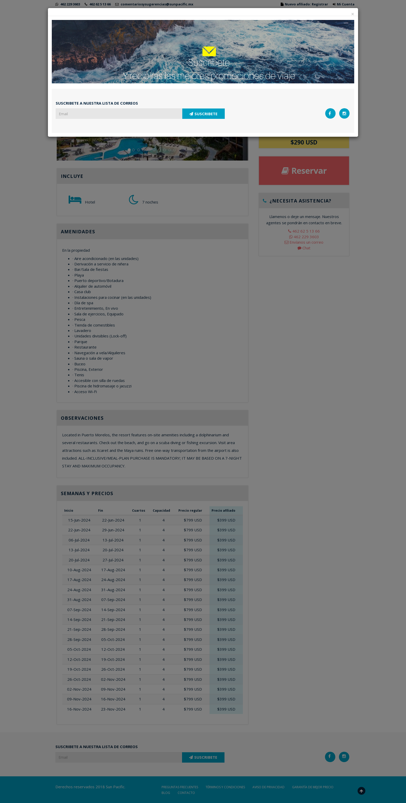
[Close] (352, 14)
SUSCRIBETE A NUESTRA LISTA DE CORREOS (97, 103)
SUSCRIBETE (203, 113)
